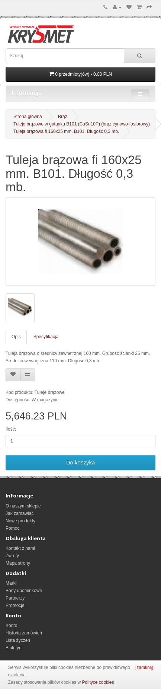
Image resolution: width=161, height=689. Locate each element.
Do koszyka (80, 462)
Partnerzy (15, 598)
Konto (11, 625)
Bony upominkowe (24, 590)
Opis (16, 336)
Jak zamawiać (19, 513)
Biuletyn (14, 647)
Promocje (15, 605)
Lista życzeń (18, 640)
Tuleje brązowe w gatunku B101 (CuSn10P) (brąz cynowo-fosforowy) (81, 124)
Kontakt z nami (20, 548)
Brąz (62, 116)
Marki (11, 583)
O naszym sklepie (23, 506)
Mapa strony (18, 563)
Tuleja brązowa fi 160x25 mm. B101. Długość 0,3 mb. (66, 131)
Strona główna (27, 116)
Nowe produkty (20, 520)
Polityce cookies (98, 682)
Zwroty (12, 555)
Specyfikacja (45, 336)
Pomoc (12, 528)
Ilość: (11, 429)
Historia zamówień (24, 633)
